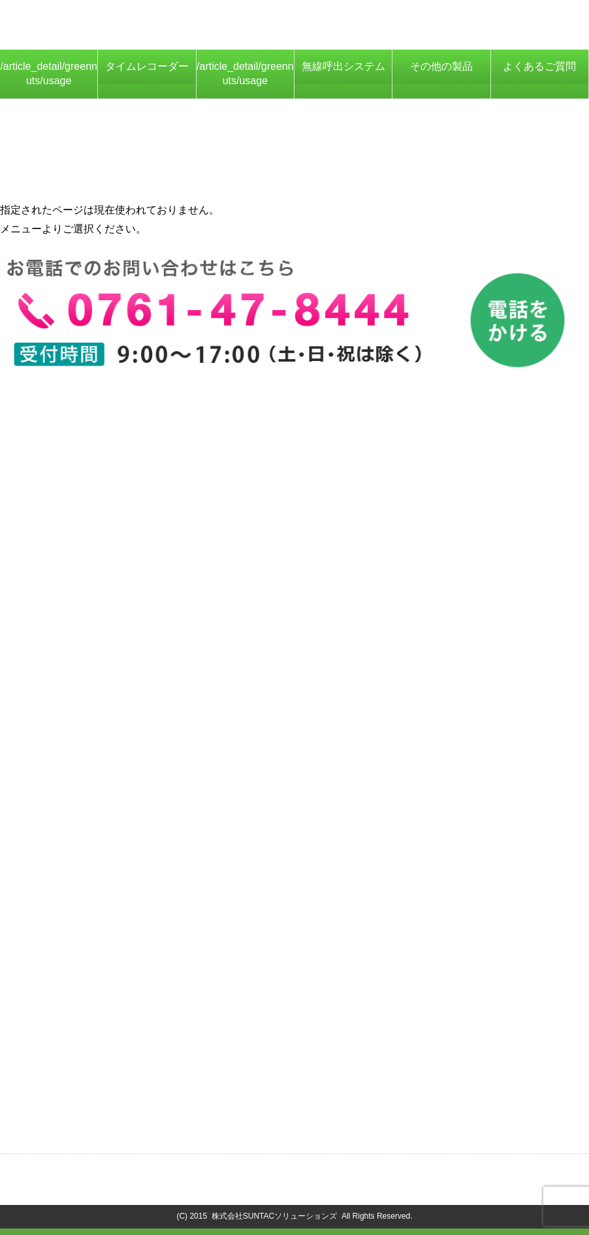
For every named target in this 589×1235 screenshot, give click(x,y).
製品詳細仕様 (45, 475)
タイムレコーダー (147, 66)
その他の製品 (441, 66)
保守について (45, 494)
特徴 (24, 456)
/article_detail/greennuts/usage (48, 73)
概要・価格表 (45, 437)
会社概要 (157, 1172)
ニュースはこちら (55, 1108)
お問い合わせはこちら (65, 1060)
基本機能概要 (45, 598)
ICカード (34, 786)
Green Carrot (44, 683)
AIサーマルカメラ (55, 843)
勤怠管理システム (55, 909)
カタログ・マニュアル (65, 994)
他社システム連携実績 (65, 513)
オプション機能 (50, 617)
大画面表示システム (60, 721)
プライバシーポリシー (252, 1172)
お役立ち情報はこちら (65, 1127)
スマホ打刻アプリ (55, 824)
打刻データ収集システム (71, 805)
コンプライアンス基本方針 (516, 1172)
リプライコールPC (57, 702)
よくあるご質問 (539, 66)
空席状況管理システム (65, 739)
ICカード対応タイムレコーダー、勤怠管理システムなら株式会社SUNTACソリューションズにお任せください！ (170, 21)
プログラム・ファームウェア (81, 1013)
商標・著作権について (379, 1172)
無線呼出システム (343, 66)
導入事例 (34, 635)
